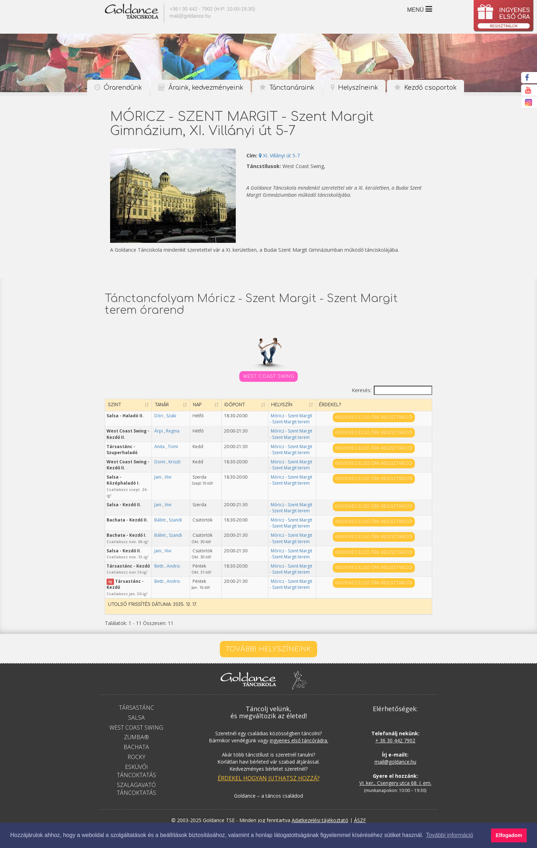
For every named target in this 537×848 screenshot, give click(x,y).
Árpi (188, 431)
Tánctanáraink (286, 87)
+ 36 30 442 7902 (395, 722)
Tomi (202, 446)
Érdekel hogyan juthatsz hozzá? (269, 760)
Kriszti (189, 468)
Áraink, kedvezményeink (200, 87)
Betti (188, 554)
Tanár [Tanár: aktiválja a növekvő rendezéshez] (191, 404)
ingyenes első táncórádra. (299, 722)
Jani (187, 477)
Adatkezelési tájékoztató (320, 801)
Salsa (136, 699)
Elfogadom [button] (509, 835)
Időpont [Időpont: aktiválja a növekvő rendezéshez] (249, 404)
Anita (189, 446)
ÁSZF (360, 801)
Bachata (136, 729)
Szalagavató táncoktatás (136, 771)
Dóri (188, 416)
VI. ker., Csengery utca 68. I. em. (395, 764)
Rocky (136, 739)
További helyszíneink (268, 630)
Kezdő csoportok (425, 87)
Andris (189, 560)
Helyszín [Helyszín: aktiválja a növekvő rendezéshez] (295, 404)
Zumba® (136, 719)
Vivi (197, 477)
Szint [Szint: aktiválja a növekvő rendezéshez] (114, 404)
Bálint (189, 508)
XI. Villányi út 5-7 (279, 155)
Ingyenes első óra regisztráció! (388, 417)
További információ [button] (449, 835)
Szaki (201, 416)
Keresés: (392, 390)
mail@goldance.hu (190, 16)
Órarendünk (118, 87)
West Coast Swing (269, 376)
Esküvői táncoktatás (136, 752)
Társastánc (136, 689)
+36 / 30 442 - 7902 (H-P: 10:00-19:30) (212, 9)
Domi (189, 462)
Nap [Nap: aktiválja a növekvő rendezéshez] (216, 404)
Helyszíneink (354, 87)
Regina (189, 437)
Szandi (189, 514)
